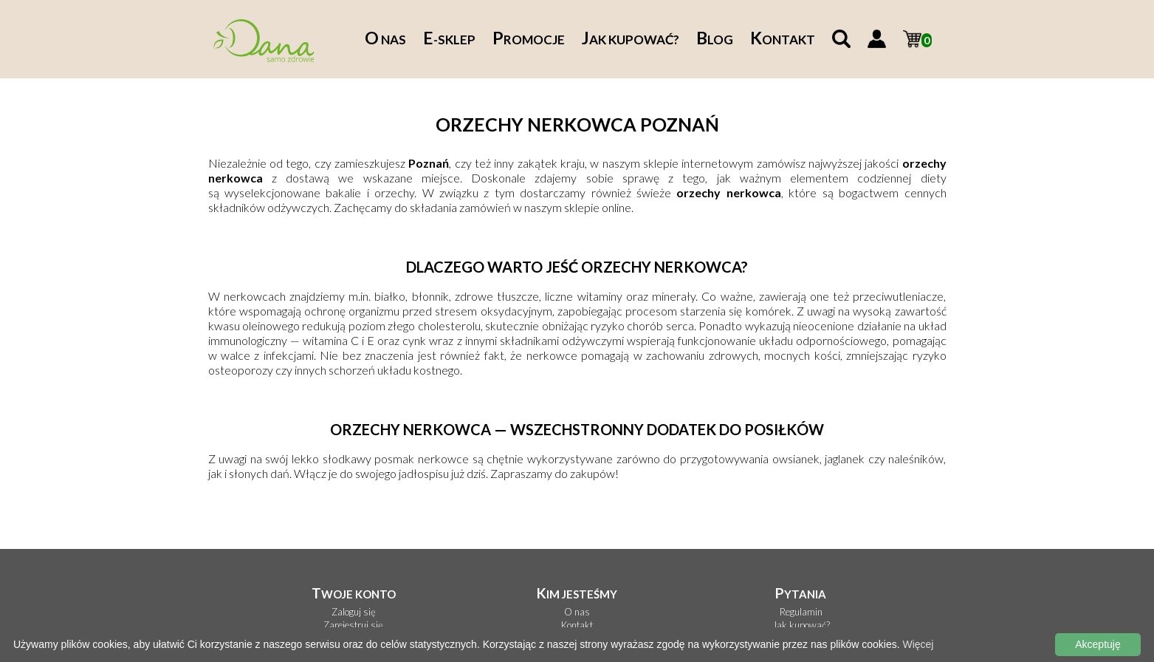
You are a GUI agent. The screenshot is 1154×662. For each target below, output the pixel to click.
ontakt (782, 39)
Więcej (917, 644)
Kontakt (577, 625)
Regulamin (801, 612)
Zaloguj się (354, 612)
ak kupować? (630, 39)
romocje (528, 39)
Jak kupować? (801, 625)
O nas (577, 612)
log (714, 39)
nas (385, 39)
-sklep (449, 39)
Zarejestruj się (353, 625)
